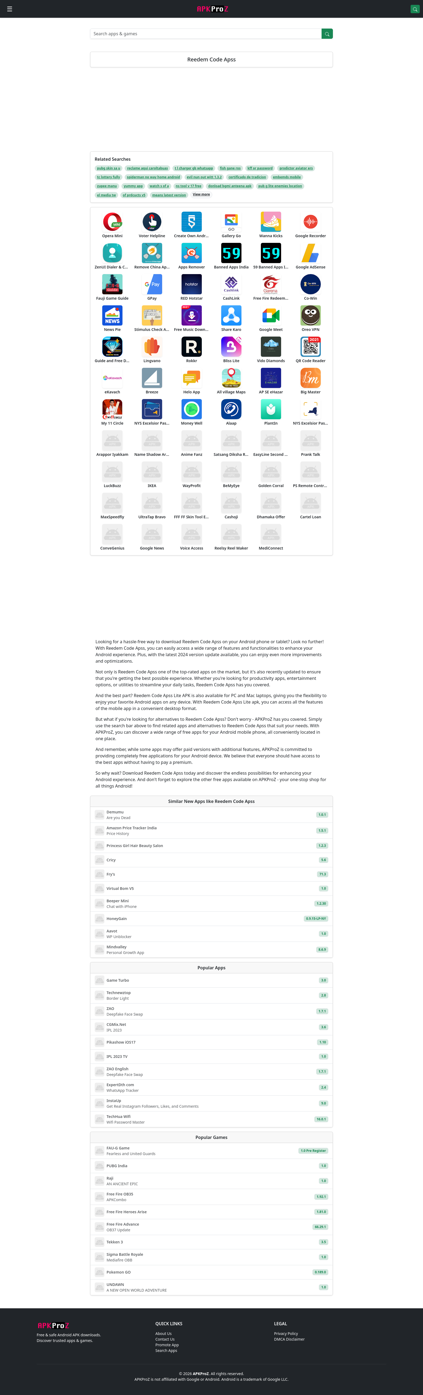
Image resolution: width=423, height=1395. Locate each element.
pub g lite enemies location (280, 186)
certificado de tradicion (247, 177)
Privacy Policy (286, 1333)
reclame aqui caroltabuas (147, 168)
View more (201, 194)
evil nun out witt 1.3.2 (204, 177)
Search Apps (166, 1350)
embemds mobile (287, 177)
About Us (163, 1333)
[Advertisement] (211, 111)
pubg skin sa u (108, 168)
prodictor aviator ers (296, 168)
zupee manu (107, 186)
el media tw (106, 195)
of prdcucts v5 (134, 195)
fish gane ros (230, 168)
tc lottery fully (108, 177)
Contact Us (165, 1339)
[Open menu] (9, 9)
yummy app (133, 186)
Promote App (167, 1344)
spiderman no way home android (153, 177)
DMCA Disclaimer (289, 1339)
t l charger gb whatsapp (194, 168)
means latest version (169, 195)
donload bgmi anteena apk (229, 186)
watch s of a (159, 186)
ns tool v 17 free (189, 186)
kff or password (260, 168)
